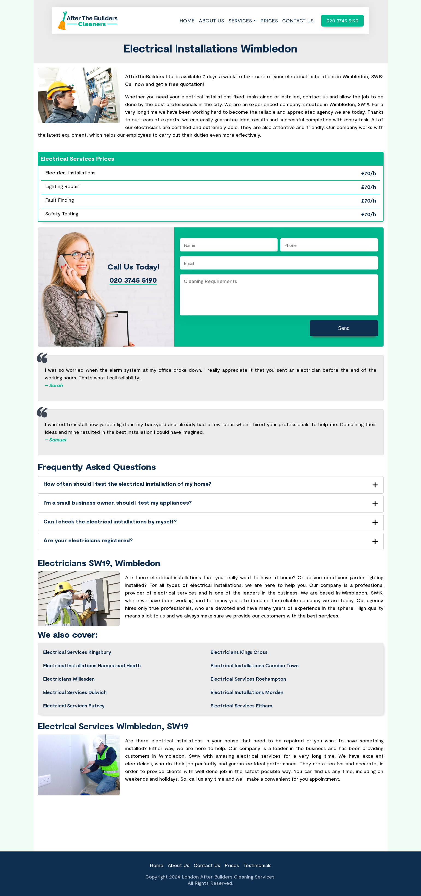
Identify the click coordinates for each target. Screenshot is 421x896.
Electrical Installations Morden (247, 692)
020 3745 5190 (342, 20)
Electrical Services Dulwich (75, 692)
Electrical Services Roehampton (248, 679)
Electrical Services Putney (74, 705)
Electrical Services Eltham (241, 705)
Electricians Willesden (69, 679)
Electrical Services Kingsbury (77, 652)
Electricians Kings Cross (239, 652)
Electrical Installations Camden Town (255, 665)
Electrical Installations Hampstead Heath (92, 665)
